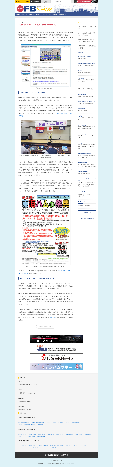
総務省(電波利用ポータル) (24, 422)
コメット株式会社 (84, 445)
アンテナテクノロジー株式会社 (57, 445)
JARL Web (52, 317)
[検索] (60, 1)
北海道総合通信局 (22, 434)
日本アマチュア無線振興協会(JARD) (26, 424)
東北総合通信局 (32, 434)
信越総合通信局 (50, 434)
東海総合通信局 (69, 434)
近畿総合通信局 (78, 434)
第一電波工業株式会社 (38, 447)
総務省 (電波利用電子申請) (38, 422)
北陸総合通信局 (59, 434)
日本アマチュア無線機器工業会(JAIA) (55, 422)
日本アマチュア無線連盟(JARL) (72, 422)
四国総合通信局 (21, 436)
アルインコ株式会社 (43, 445)
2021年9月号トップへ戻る (46, 326)
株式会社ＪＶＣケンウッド (24, 447)
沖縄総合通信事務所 (41, 436)
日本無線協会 (40, 424)
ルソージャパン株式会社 (50, 447)
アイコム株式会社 (22, 445)
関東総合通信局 (41, 434)
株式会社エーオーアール (71, 445)
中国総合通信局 (87, 434)
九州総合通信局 (31, 436)
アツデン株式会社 (33, 445)
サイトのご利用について (56, 460)
